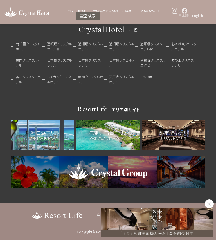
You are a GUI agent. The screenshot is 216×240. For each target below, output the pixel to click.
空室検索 (88, 16)
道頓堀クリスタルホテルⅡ (121, 46)
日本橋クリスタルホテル (59, 63)
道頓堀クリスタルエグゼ (152, 63)
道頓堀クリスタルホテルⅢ (59, 46)
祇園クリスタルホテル (90, 79)
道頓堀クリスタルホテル (90, 46)
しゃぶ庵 (126, 10)
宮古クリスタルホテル (28, 79)
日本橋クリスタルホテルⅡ (90, 63)
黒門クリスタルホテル (28, 63)
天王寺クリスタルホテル (121, 79)
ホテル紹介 (83, 10)
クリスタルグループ (150, 10)
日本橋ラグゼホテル (122, 63)
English (197, 15)
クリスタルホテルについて (105, 10)
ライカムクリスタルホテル (59, 79)
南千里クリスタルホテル (28, 46)
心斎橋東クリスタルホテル (184, 46)
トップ (70, 10)
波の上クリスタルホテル (183, 63)
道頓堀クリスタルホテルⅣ (152, 46)
